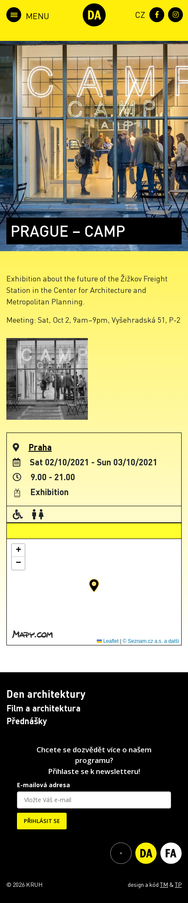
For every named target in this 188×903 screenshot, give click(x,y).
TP (178, 884)
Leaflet (107, 641)
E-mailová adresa (43, 785)
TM (164, 884)
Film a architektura (43, 708)
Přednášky (26, 720)
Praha (40, 447)
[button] (94, 585)
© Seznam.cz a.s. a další (151, 641)
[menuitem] (138, 14)
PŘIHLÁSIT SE (42, 821)
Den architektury (45, 693)
